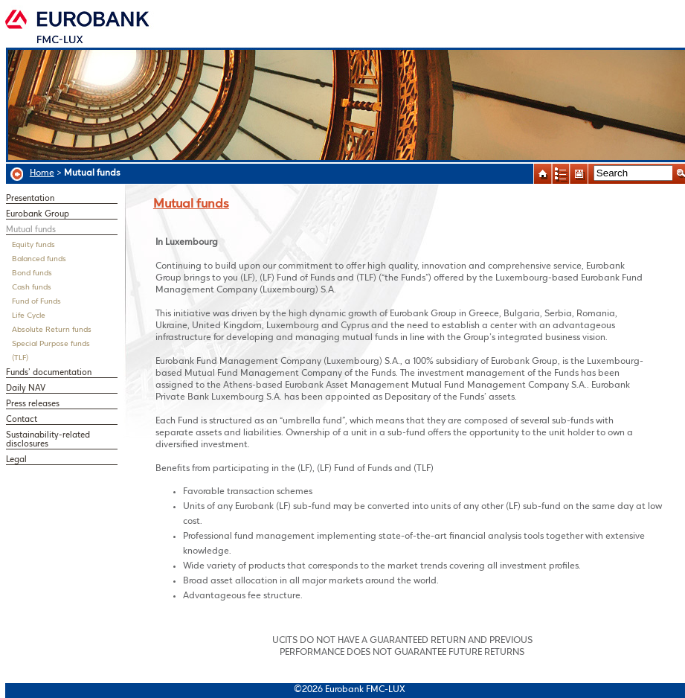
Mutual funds (31, 229)
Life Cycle (28, 316)
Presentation (30, 198)
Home (42, 173)
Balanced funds (39, 259)
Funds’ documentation (48, 372)
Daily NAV (25, 388)
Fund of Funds (36, 302)
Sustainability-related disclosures (48, 440)
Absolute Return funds (51, 330)
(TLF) (20, 358)
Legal (16, 459)
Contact (21, 419)
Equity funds (33, 245)
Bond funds (32, 273)
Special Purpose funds (51, 344)
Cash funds (31, 288)
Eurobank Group (37, 214)
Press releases (33, 404)
